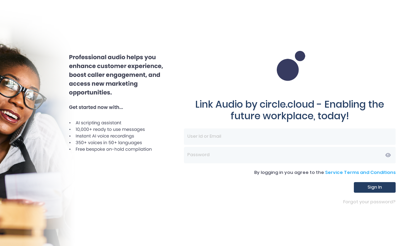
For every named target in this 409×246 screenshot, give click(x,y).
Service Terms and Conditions (360, 172)
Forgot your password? (369, 202)
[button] (388, 155)
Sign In (375, 187)
